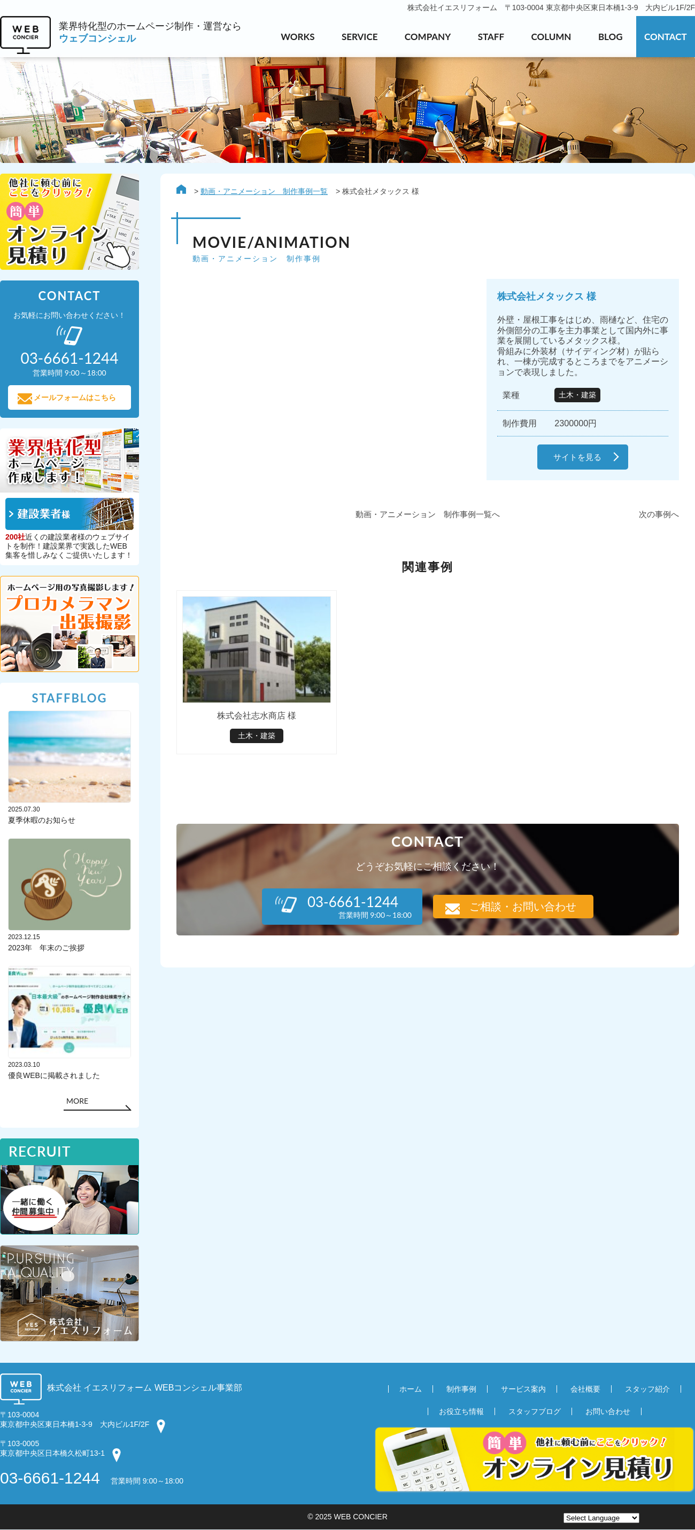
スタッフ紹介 (647, 1389)
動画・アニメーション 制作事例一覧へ (428, 514)
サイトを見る (577, 457)
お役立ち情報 (461, 1412)
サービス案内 (523, 1389)
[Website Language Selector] (601, 1518)
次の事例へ (659, 514)
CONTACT (665, 36)
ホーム (410, 1389)
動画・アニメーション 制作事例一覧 (264, 191)
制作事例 (461, 1389)
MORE (77, 1101)
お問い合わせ (607, 1412)
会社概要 (585, 1389)
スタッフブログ (534, 1412)
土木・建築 (577, 395)
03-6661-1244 (50, 1478)
